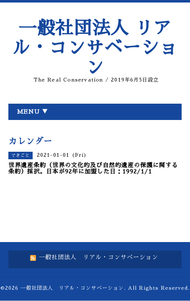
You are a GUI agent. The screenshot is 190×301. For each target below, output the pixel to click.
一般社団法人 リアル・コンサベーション (95, 48)
